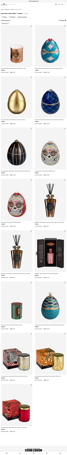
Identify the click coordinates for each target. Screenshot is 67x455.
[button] (62, 4)
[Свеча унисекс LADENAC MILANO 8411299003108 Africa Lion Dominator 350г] (16, 47)
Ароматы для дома (22, 17)
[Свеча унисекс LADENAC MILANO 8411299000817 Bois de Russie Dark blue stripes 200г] (50, 98)
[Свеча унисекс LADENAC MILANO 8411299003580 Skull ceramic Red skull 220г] (16, 201)
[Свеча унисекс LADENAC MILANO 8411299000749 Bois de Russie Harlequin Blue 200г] (50, 47)
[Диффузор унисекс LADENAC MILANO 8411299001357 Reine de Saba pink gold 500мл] (50, 252)
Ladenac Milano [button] (4, 23)
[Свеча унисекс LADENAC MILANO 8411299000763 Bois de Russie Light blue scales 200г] (50, 303)
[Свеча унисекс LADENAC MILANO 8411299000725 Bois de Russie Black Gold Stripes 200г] (16, 150)
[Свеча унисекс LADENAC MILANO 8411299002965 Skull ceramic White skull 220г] (50, 150)
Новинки (5, 17)
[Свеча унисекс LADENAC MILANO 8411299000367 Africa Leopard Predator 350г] (16, 406)
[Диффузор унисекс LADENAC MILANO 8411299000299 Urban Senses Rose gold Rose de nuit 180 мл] (50, 201)
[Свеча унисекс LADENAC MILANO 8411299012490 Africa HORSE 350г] (16, 303)
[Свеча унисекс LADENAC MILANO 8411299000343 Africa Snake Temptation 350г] (50, 355)
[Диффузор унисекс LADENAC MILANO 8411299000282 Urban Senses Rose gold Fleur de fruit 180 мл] (16, 252)
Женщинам (12, 17)
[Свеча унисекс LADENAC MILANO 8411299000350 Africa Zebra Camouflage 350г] (16, 355)
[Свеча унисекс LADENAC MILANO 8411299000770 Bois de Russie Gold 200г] (16, 98)
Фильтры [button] (62, 20)
